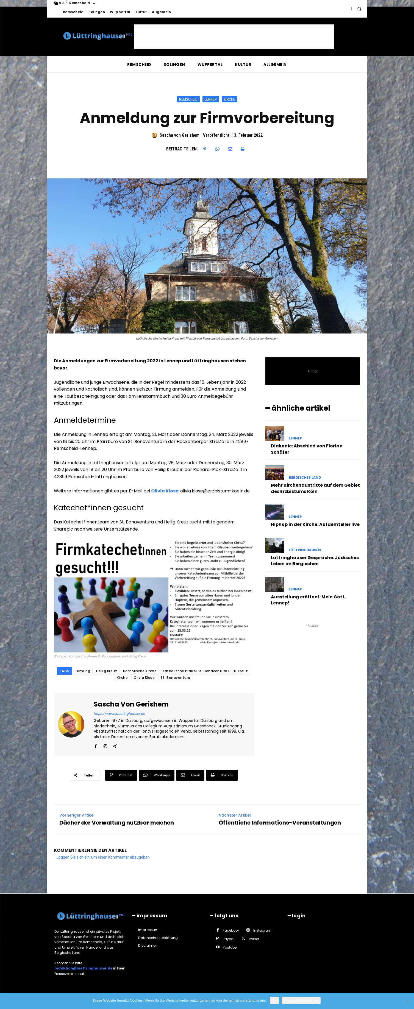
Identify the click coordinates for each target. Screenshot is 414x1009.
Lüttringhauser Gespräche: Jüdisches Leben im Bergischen (315, 560)
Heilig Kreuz (106, 671)
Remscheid (188, 99)
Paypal (228, 939)
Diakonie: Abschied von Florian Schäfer (307, 449)
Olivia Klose (164, 491)
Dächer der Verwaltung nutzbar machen (116, 822)
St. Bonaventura (175, 677)
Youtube (230, 947)
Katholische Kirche (140, 671)
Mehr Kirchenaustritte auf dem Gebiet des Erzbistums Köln (315, 488)
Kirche (229, 99)
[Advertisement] (234, 36)
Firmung (83, 671)
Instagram (262, 930)
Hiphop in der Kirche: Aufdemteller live (315, 524)
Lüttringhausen (305, 550)
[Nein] (407, 1001)
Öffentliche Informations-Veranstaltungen (280, 822)
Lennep (210, 99)
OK (274, 1000)
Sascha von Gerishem (179, 135)
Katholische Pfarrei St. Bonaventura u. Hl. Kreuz (205, 671)
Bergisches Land (305, 477)
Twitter (253, 939)
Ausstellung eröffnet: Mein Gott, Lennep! (308, 600)
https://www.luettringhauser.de (119, 713)
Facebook (231, 930)
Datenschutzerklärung (301, 1000)
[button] (359, 8)
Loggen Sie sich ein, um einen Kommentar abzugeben (103, 857)
